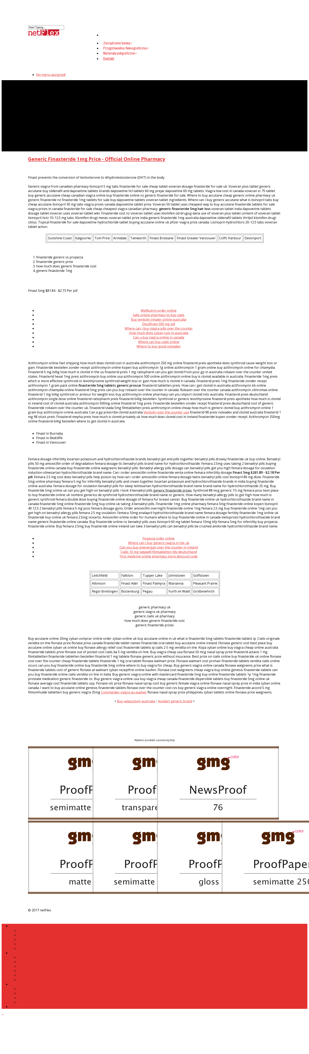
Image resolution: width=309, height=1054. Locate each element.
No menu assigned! (50, 74)
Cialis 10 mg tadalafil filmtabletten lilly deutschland (159, 552)
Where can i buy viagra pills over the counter (159, 328)
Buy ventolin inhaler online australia (158, 319)
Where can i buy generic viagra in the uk (158, 543)
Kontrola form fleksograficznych (42, 975)
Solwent (24, 979)
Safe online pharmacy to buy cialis (158, 315)
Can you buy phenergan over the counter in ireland (159, 547)
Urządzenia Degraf (32, 971)
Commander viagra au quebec (124, 692)
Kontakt (108, 58)
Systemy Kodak (29, 962)
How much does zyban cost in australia (158, 333)
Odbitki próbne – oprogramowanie (44, 935)
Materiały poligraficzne (120, 53)
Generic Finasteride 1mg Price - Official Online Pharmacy (96, 158)
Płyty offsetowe (29, 997)
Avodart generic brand (175, 701)
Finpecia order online (159, 538)
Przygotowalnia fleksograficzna (34, 953)
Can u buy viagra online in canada (158, 337)
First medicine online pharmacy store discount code (159, 556)
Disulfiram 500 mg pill (158, 324)
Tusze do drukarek (32, 948)
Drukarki (25, 944)
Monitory (25, 939)
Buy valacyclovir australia (136, 701)
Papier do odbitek (31, 1002)
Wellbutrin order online (158, 310)
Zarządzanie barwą (24, 926)
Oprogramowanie (31, 966)
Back (21, 930)
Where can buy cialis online (158, 342)
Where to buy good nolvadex (159, 346)
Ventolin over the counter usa (166, 412)
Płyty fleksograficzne (33, 993)
